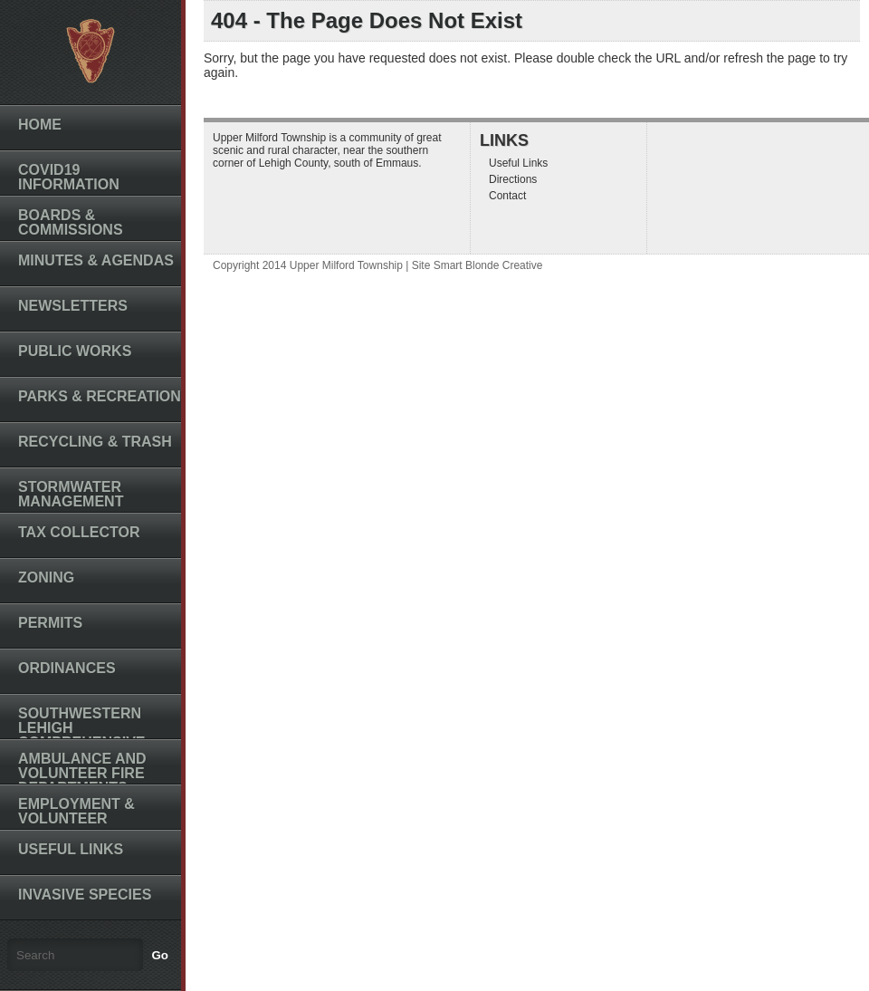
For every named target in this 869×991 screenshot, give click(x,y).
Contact (507, 195)
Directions (513, 179)
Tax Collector (79, 532)
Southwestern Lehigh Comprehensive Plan (81, 735)
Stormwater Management (70, 494)
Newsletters (73, 305)
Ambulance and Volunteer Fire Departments (82, 773)
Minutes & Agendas (96, 260)
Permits (50, 622)
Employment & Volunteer (76, 811)
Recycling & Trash (95, 441)
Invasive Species (84, 894)
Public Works (74, 351)
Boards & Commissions (70, 222)
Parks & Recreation (99, 396)
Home (40, 124)
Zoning (46, 577)
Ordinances (67, 668)
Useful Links (70, 849)
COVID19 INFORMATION (68, 177)
